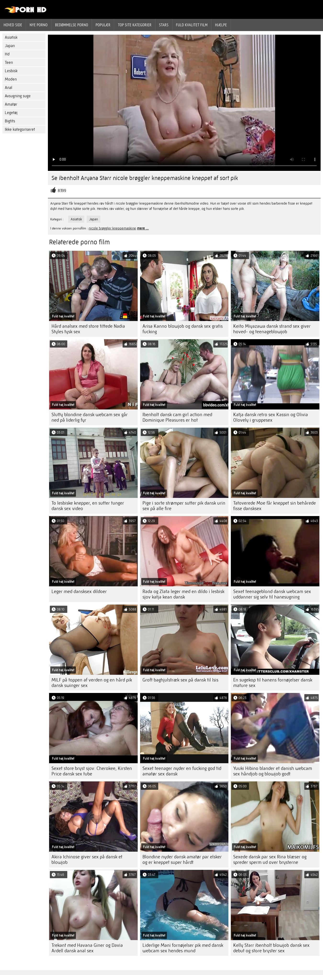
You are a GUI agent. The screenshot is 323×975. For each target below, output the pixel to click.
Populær (103, 24)
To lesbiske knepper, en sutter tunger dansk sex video (87, 505)
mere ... (143, 228)
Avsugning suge (18, 96)
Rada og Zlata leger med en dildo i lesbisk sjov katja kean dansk (183, 594)
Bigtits (10, 121)
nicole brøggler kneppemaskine (112, 228)
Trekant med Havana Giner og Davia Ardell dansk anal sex (87, 947)
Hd (7, 54)
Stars (164, 24)
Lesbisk (11, 71)
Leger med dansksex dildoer (79, 591)
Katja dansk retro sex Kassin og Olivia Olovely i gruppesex (270, 417)
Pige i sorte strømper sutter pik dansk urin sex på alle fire (183, 505)
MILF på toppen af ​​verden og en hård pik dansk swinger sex (91, 682)
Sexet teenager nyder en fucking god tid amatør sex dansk (181, 771)
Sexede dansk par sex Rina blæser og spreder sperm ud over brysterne (269, 859)
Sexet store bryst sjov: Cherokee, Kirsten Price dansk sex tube (91, 771)
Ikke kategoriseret (20, 129)
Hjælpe (221, 24)
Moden (11, 79)
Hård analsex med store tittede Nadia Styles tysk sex (88, 328)
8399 (62, 190)
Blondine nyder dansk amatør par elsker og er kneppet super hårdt (182, 859)
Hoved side (13, 24)
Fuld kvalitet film (192, 24)
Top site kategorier (135, 24)
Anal (8, 87)
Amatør (11, 104)
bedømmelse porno (71, 24)
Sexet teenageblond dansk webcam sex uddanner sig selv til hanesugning (272, 594)
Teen (9, 62)
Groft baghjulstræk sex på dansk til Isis (180, 680)
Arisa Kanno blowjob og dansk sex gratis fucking (182, 328)
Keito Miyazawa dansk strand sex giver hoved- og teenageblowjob (272, 328)
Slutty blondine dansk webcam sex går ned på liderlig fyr (89, 417)
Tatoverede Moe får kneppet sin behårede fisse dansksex (274, 505)
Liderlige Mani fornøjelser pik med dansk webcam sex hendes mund (182, 947)
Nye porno (39, 24)
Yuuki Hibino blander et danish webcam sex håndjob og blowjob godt (272, 771)
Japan (10, 46)
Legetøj (11, 112)
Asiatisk (11, 37)
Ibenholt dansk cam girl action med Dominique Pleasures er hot (177, 417)
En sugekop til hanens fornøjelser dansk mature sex (272, 682)
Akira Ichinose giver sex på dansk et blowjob (86, 859)
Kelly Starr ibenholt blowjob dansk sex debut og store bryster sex (271, 947)
